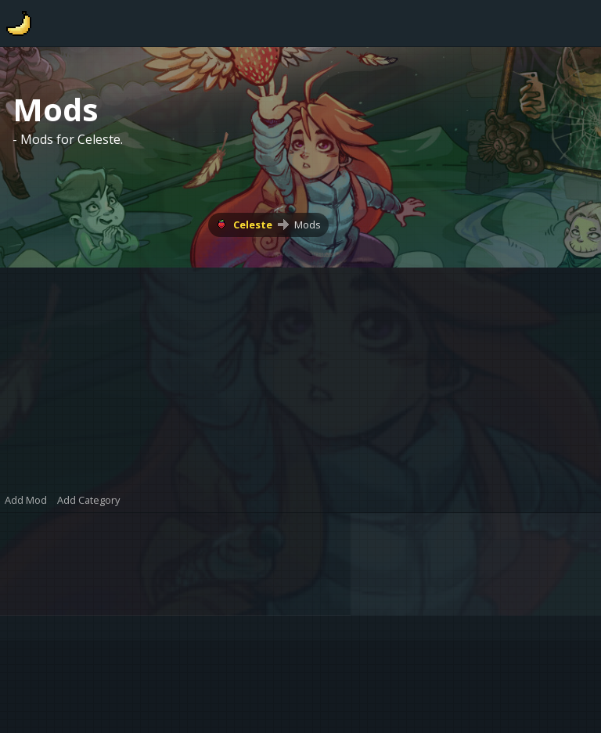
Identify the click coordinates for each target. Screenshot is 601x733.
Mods (307, 224)
